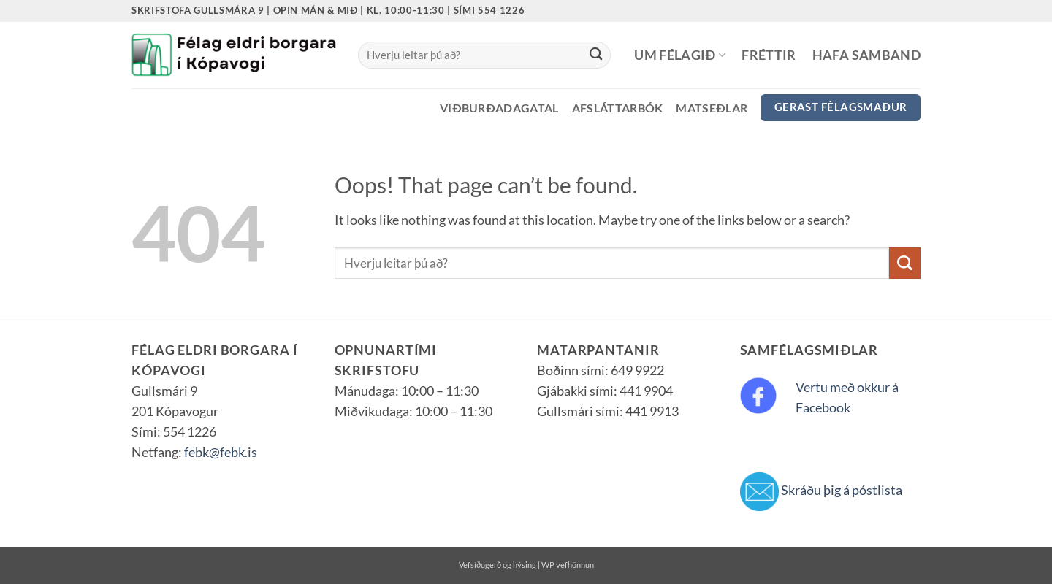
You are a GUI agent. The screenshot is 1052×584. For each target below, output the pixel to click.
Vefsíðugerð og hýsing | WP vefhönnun (526, 564)
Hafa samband (866, 55)
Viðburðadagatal (499, 108)
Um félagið (679, 55)
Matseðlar (711, 108)
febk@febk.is (220, 452)
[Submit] (595, 55)
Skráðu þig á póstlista (841, 490)
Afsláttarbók (617, 108)
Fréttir (769, 55)
